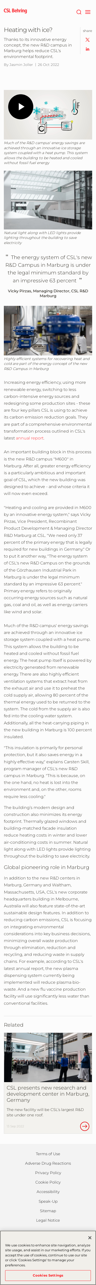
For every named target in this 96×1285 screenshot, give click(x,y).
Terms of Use (48, 1153)
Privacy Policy (48, 1172)
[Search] (78, 11)
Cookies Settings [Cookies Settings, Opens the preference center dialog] (48, 1275)
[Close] (89, 1237)
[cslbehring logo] (15, 11)
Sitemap (48, 1210)
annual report (30, 438)
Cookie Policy (48, 1182)
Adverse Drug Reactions (48, 1163)
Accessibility (48, 1191)
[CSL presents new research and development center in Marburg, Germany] (48, 1083)
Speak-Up (48, 1201)
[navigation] (87, 11)
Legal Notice (48, 1220)
